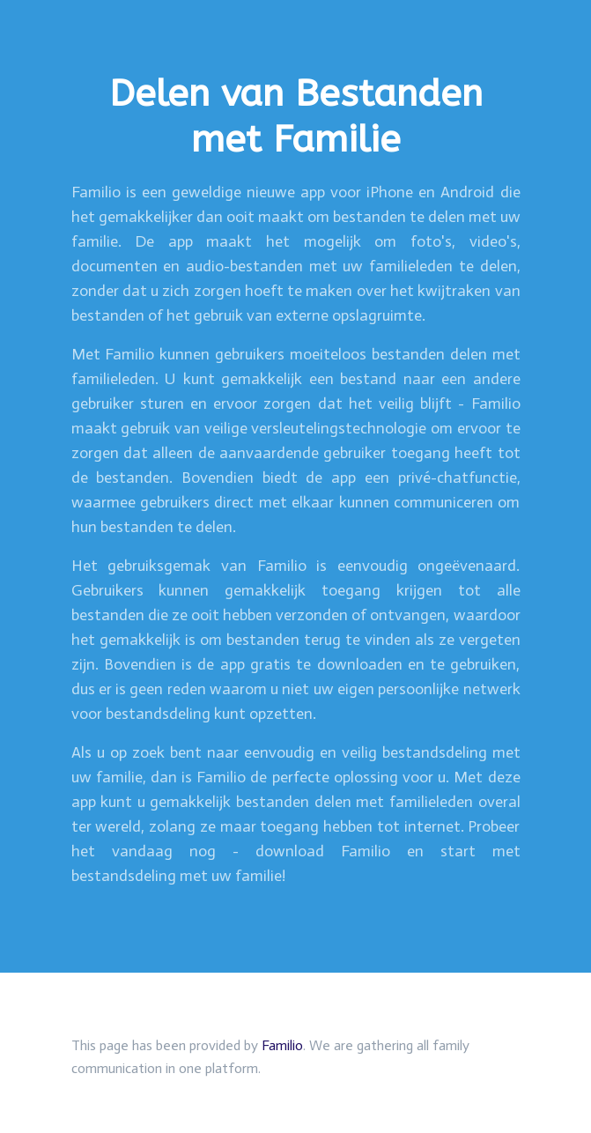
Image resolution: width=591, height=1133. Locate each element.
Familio (282, 1045)
